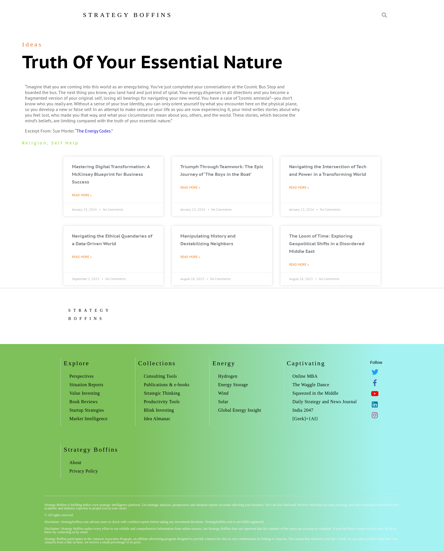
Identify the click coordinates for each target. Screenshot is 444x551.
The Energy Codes (93, 131)
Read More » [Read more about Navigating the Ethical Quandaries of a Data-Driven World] (82, 257)
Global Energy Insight (239, 410)
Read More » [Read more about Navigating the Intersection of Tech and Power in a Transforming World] (299, 187)
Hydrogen (227, 376)
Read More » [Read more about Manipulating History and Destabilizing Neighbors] (190, 257)
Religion (34, 143)
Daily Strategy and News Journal (325, 401)
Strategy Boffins (127, 14)
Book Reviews (83, 401)
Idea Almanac (157, 418)
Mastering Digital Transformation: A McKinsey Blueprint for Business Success (111, 174)
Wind (223, 393)
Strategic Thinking (162, 393)
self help (65, 143)
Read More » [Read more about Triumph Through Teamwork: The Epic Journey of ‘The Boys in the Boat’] (190, 187)
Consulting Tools (160, 376)
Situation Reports (86, 384)
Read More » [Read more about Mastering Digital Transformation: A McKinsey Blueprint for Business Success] (82, 195)
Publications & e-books (166, 384)
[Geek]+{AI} (305, 418)
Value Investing (84, 393)
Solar (223, 401)
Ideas (32, 44)
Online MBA (305, 376)
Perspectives (81, 376)
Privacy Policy (83, 471)
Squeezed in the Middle (316, 393)
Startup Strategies (86, 410)
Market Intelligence (88, 418)
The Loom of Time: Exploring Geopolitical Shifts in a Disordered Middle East (326, 243)
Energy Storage (233, 384)
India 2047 (303, 410)
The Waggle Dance (311, 384)
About (75, 462)
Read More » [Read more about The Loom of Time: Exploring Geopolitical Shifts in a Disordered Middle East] (299, 264)
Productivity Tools (162, 401)
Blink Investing (159, 410)
